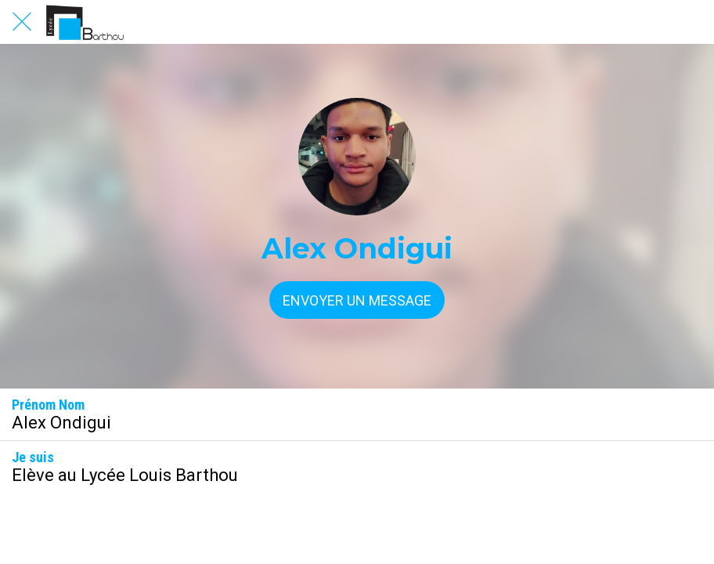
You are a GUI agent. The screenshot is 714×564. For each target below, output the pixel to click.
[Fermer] (22, 22)
